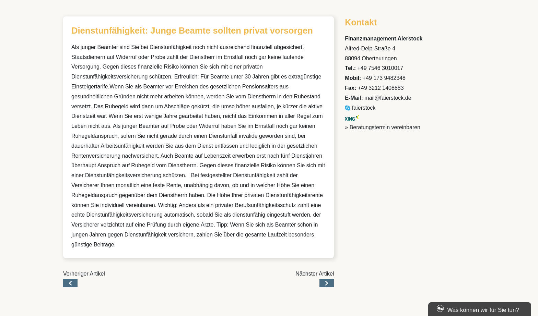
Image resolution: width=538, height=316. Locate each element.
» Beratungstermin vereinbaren (382, 127)
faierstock (360, 108)
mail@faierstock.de (387, 98)
